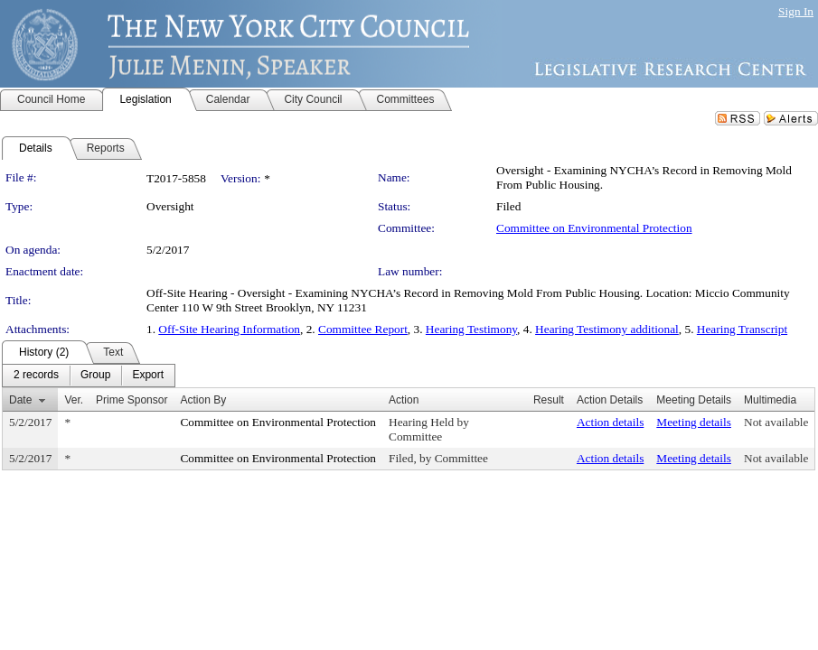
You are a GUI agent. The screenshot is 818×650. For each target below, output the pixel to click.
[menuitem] (36, 375)
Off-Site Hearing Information (229, 329)
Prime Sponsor (131, 400)
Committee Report (363, 329)
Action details (610, 422)
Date (20, 400)
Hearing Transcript (742, 329)
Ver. (73, 400)
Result (548, 400)
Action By (203, 400)
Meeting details (693, 422)
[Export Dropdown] (147, 375)
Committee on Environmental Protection (594, 228)
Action (403, 400)
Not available (776, 422)
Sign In (795, 11)
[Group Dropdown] (95, 375)
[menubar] (88, 375)
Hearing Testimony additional (607, 329)
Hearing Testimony (471, 329)
